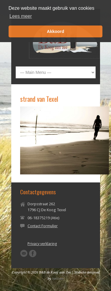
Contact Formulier (43, 226)
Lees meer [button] (20, 16)
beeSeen (58, 279)
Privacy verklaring (42, 243)
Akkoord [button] (55, 31)
